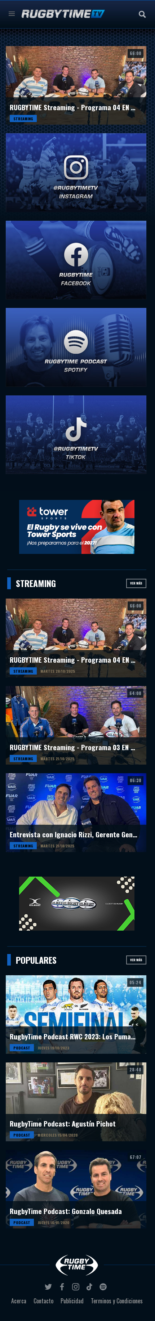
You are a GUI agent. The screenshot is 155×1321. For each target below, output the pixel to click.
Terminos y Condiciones (117, 1301)
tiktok (90, 1289)
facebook (63, 1289)
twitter (49, 1289)
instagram (76, 1289)
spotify (104, 1289)
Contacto (43, 1301)
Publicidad (72, 1301)
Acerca (18, 1301)
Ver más (136, 583)
